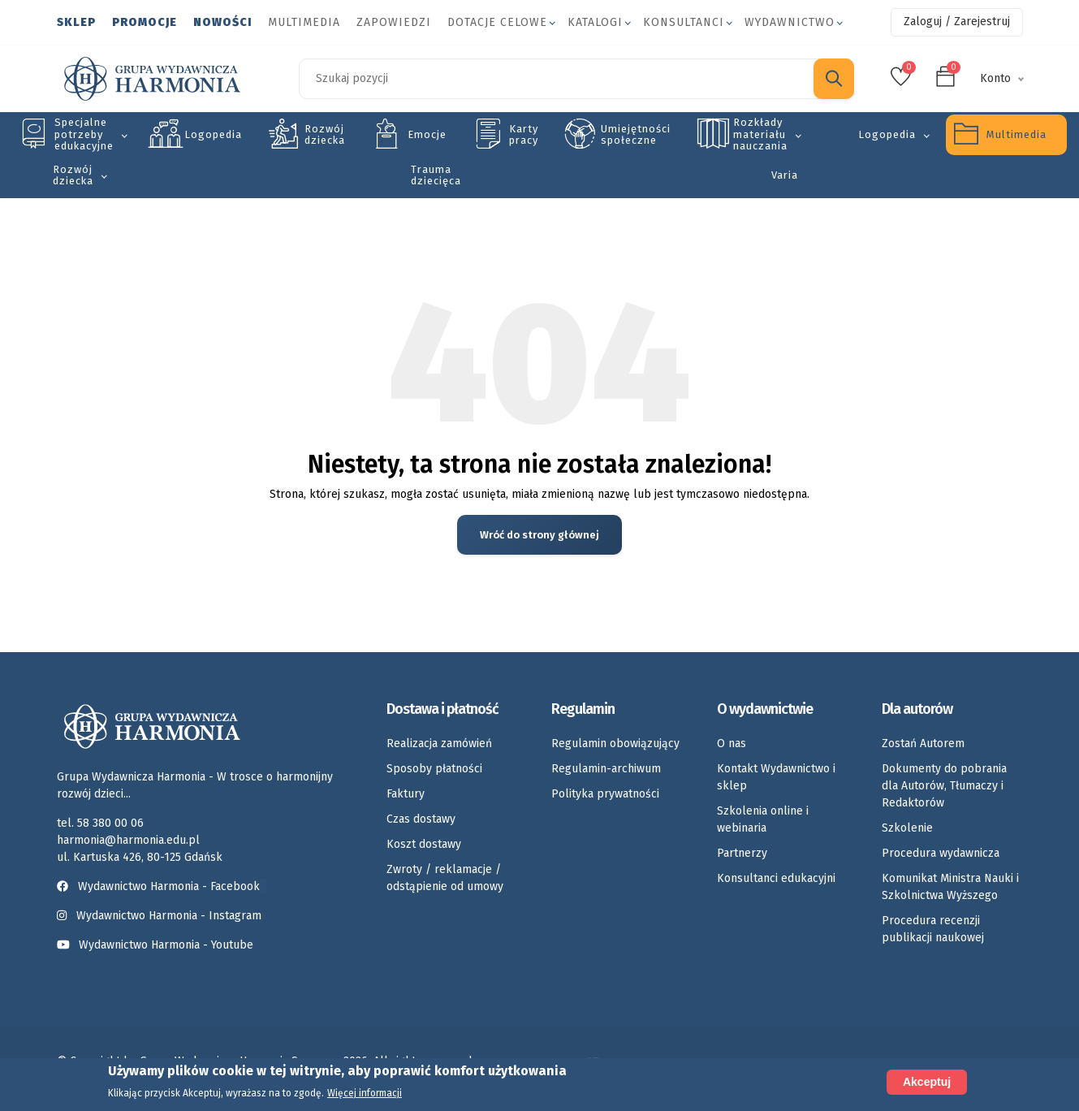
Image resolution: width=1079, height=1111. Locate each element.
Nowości (222, 22)
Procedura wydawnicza (940, 853)
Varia (784, 175)
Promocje (144, 22)
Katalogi (595, 22)
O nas (731, 743)
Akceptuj (927, 1082)
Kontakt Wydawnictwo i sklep (776, 777)
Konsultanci (683, 22)
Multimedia (304, 22)
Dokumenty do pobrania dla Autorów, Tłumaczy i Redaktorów (944, 786)
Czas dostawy (420, 819)
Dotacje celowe (497, 22)
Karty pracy (523, 134)
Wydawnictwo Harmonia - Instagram (168, 916)
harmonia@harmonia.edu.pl (128, 840)
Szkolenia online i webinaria (763, 819)
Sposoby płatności (434, 769)
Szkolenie (907, 828)
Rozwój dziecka (324, 134)
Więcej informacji (364, 1094)
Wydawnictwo (790, 22)
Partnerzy (742, 853)
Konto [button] (995, 78)
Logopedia (213, 134)
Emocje (427, 134)
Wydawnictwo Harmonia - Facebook (161, 886)
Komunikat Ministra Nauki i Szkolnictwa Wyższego (950, 886)
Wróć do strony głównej (539, 535)
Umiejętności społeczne (636, 134)
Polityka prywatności (605, 794)
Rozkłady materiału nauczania (760, 134)
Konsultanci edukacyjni (776, 878)
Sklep (76, 22)
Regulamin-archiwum (606, 769)
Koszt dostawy (423, 844)
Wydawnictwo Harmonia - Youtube (166, 945)
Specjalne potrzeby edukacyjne (84, 134)
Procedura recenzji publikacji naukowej (933, 929)
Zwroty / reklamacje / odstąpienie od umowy (444, 877)
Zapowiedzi (393, 22)
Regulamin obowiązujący (615, 743)
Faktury (405, 794)
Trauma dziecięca (436, 175)
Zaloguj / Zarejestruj (957, 21)
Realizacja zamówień (439, 743)
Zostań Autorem (923, 743)
